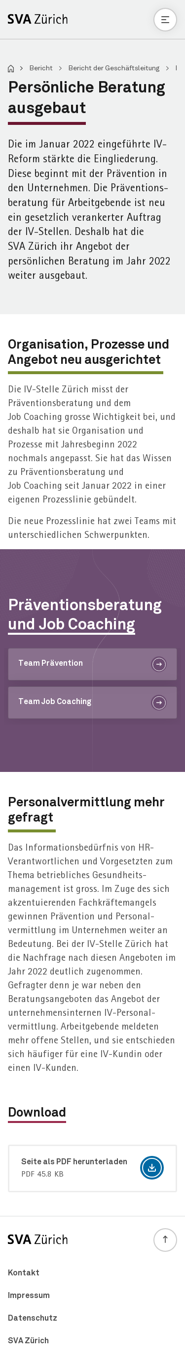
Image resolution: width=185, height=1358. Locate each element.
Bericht (41, 68)
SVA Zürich (28, 1341)
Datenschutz (32, 1318)
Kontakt (23, 1273)
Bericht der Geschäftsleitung (114, 68)
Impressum (29, 1295)
